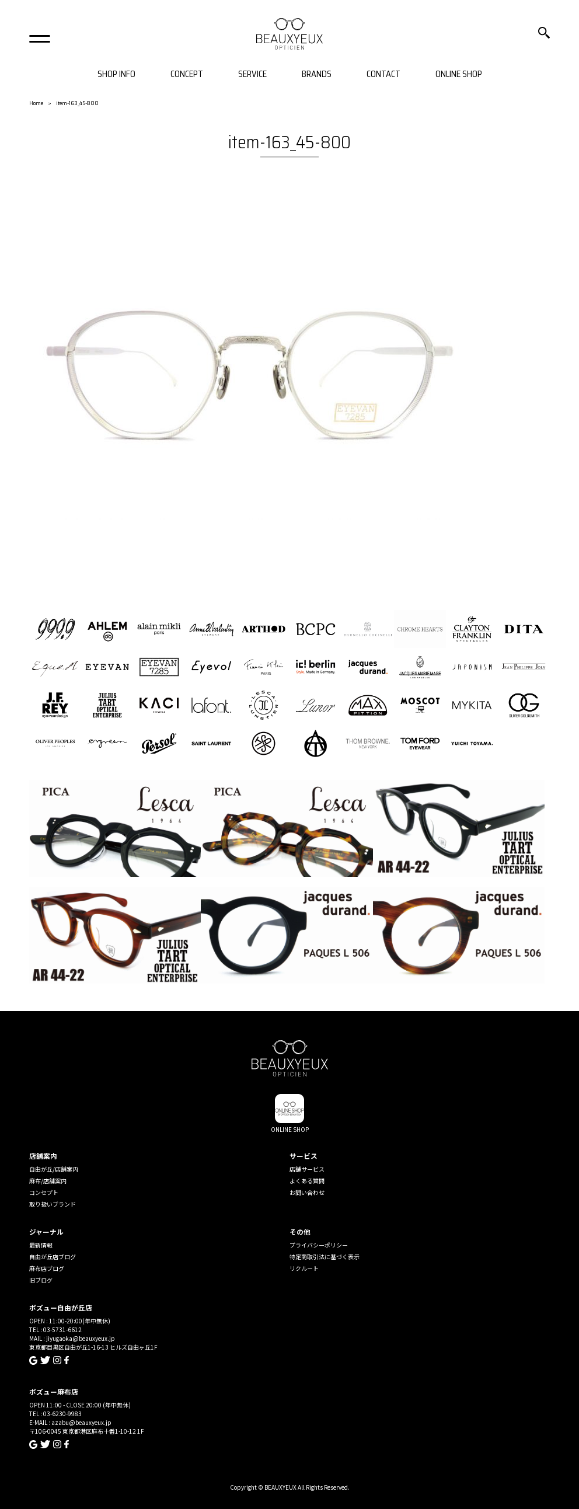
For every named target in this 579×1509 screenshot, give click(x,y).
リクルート (304, 1268)
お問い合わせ (307, 1192)
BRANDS (317, 74)
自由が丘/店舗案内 (53, 1169)
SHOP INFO (116, 74)
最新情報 (41, 1244)
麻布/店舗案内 (48, 1180)
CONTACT (383, 74)
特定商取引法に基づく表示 (325, 1256)
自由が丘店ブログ (52, 1256)
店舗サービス (307, 1169)
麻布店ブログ (46, 1268)
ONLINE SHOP (458, 74)
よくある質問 (307, 1180)
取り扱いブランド (52, 1204)
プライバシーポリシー (319, 1244)
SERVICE (252, 74)
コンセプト (43, 1192)
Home (36, 103)
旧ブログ (41, 1279)
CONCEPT (186, 74)
